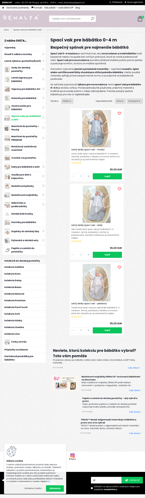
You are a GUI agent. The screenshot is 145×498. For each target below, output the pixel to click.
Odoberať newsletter (34, 398)
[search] (92, 19)
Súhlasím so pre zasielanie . (117, 404)
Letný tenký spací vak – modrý (65, 152)
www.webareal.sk (84, 495)
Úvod (6, 29)
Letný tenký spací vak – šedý (96, 151)
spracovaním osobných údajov (121, 402)
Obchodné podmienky (17, 7)
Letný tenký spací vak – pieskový (127, 151)
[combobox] (120, 101)
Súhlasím (55, 488)
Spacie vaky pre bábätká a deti (27, 29)
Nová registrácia (135, 2)
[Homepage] (3, 8)
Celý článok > (134, 227)
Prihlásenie (117, 2)
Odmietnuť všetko (33, 488)
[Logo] (21, 19)
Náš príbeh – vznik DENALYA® (59, 7)
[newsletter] (132, 396)
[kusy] (57, 190)
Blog (78, 7)
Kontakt (36, 7)
